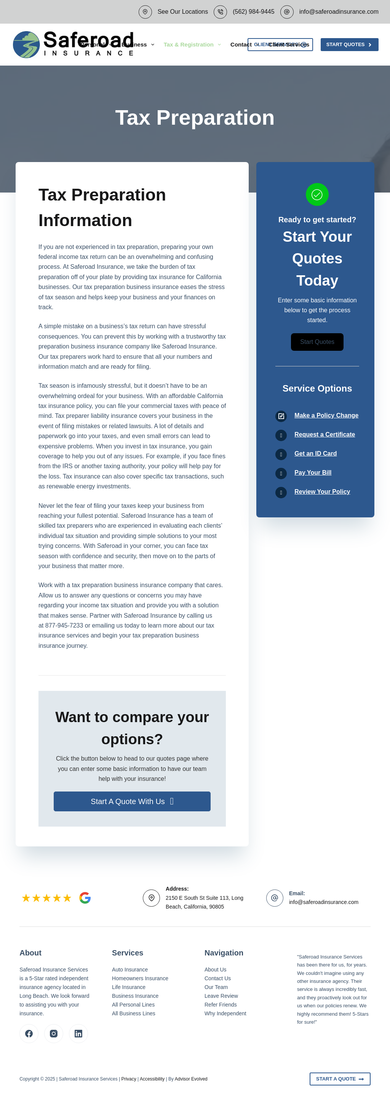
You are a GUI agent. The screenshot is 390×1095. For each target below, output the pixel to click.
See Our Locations (183, 11)
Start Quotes (349, 45)
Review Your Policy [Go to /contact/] (322, 491)
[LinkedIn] (78, 1033)
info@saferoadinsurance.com (339, 11)
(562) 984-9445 (253, 11)
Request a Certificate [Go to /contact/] (324, 434)
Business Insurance (135, 996)
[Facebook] (28, 1033)
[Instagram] (53, 1033)
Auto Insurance (130, 970)
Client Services (289, 44)
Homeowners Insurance (140, 978)
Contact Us (218, 978)
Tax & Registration (194, 44)
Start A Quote (340, 1079)
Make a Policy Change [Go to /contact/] (326, 415)
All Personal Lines (133, 1005)
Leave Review (221, 996)
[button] (132, 801)
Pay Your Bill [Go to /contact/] (312, 472)
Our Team (216, 987)
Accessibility (152, 1079)
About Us (216, 970)
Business (139, 44)
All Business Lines (133, 1013)
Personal (98, 44)
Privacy (128, 1079)
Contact (246, 44)
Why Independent (225, 1013)
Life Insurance (128, 987)
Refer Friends (221, 1005)
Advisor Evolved (191, 1079)
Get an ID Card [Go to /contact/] (315, 453)
